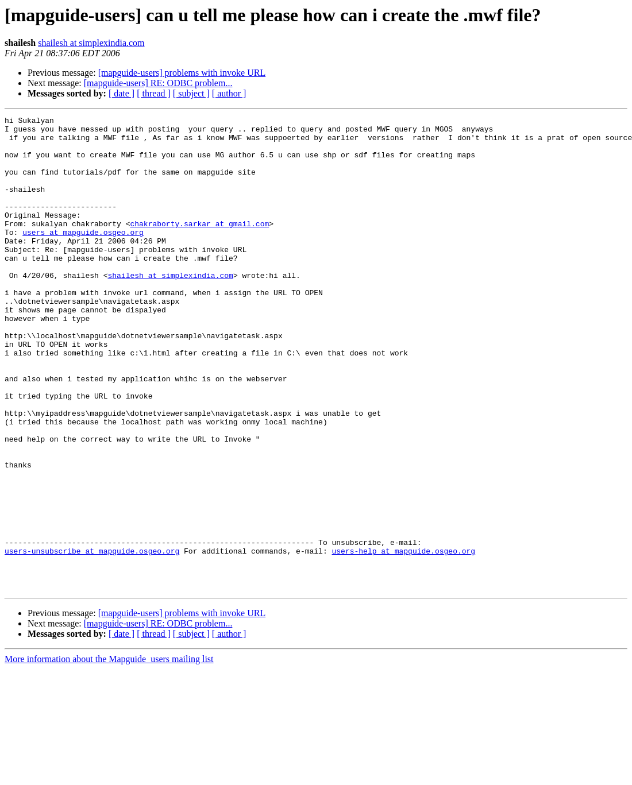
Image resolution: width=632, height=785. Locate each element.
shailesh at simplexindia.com (91, 43)
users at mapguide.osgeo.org (83, 256)
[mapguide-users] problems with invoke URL (182, 73)
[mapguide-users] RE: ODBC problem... (158, 83)
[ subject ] (191, 93)
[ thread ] (154, 93)
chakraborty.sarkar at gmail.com (199, 246)
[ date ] (121, 93)
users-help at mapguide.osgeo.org (403, 638)
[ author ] (229, 93)
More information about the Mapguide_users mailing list (109, 754)
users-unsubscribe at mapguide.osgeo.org (92, 638)
